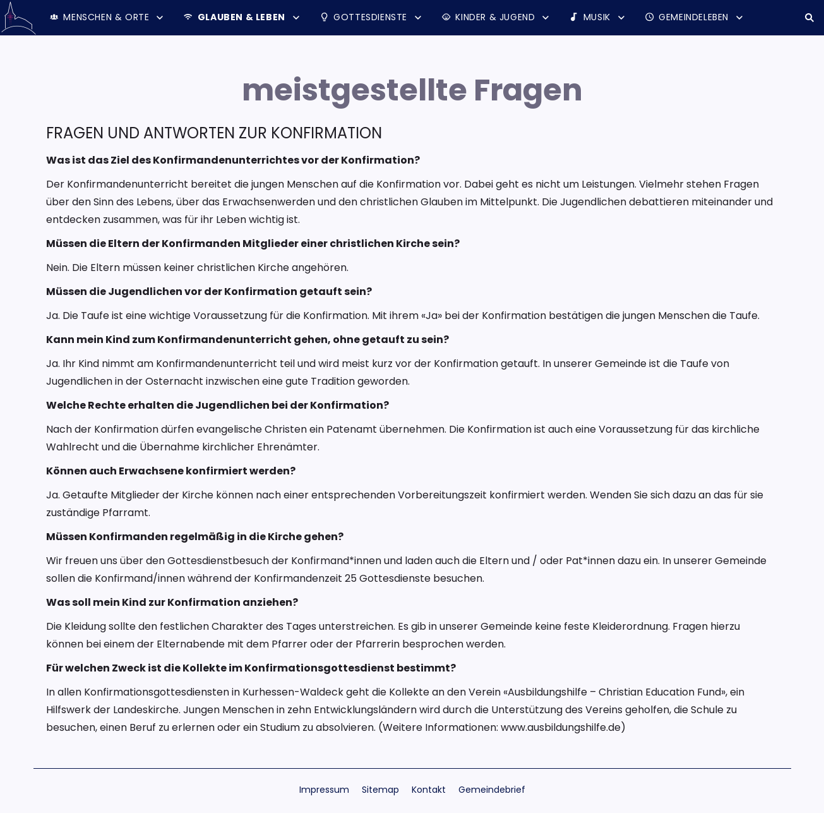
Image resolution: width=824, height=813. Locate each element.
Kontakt (429, 789)
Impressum (324, 789)
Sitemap (380, 789)
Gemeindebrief (491, 789)
